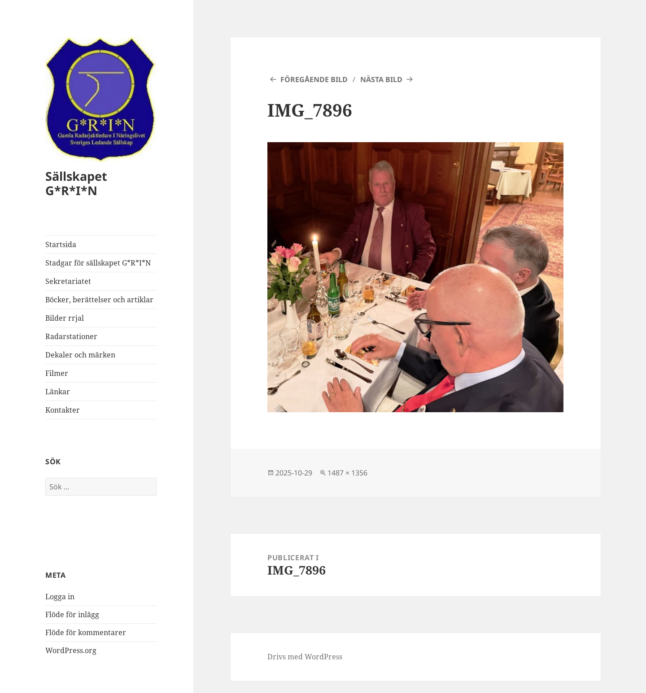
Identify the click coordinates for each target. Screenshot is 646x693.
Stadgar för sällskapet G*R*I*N (98, 263)
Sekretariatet (68, 281)
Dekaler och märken (80, 355)
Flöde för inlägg (72, 614)
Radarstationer (71, 336)
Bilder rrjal (64, 318)
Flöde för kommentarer (85, 632)
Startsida (60, 244)
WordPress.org (70, 650)
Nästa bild (381, 79)
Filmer (56, 373)
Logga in (59, 596)
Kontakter (62, 410)
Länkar (57, 392)
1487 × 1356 (347, 473)
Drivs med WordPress (304, 657)
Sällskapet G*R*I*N (76, 183)
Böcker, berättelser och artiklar (99, 300)
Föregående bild (314, 79)
